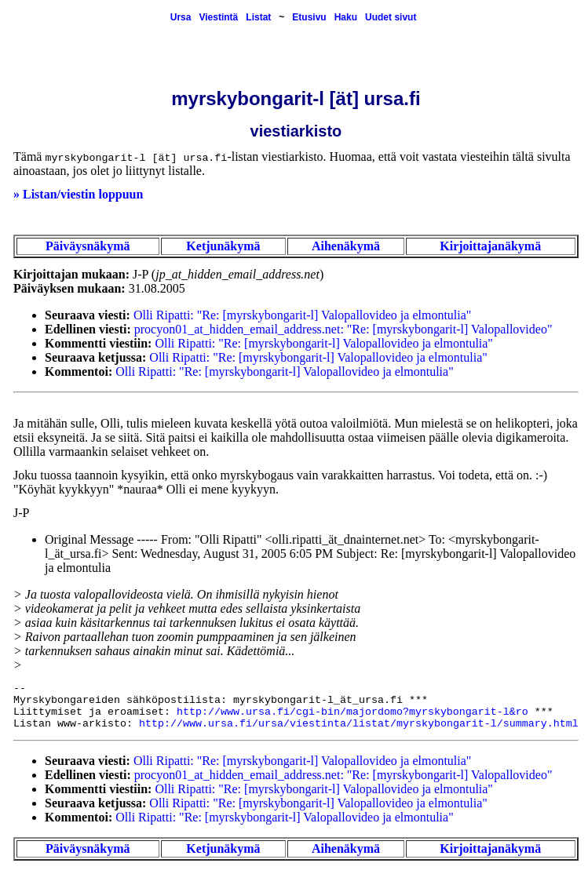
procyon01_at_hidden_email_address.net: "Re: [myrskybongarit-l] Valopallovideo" (343, 329)
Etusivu (309, 17)
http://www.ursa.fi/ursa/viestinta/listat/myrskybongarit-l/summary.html (359, 724)
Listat (258, 17)
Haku (345, 17)
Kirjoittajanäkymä (490, 246)
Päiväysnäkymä (88, 246)
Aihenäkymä (346, 246)
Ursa (181, 17)
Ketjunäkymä (223, 246)
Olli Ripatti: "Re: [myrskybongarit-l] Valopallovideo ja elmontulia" (302, 315)
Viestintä (218, 17)
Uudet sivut (390, 17)
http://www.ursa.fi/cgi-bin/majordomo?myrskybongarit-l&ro (352, 712)
